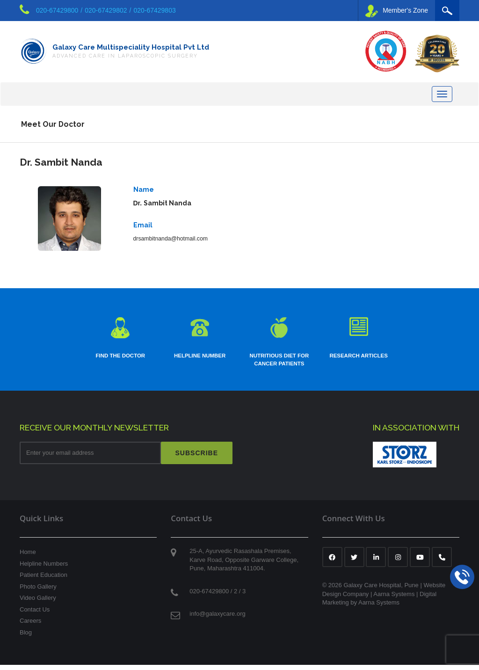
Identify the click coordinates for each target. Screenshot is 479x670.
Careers (30, 625)
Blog (26, 637)
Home (28, 556)
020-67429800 (57, 10)
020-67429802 (106, 10)
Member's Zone (396, 11)
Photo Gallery (38, 591)
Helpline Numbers (44, 568)
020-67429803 (154, 10)
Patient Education (43, 579)
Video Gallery (38, 602)
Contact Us (35, 614)
